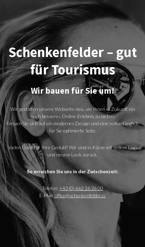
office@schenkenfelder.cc (80, 195)
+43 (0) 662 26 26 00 (81, 188)
